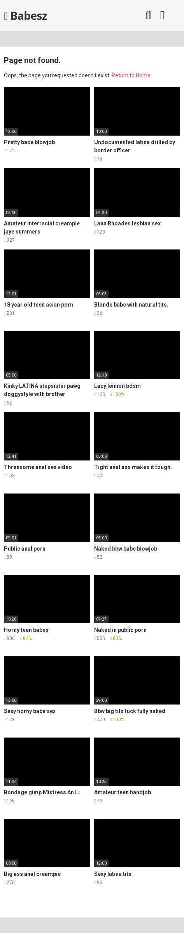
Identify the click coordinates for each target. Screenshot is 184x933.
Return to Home (131, 75)
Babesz (25, 15)
